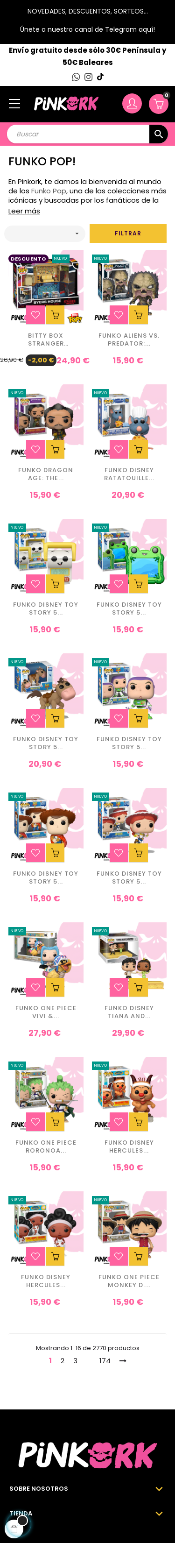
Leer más (24, 211)
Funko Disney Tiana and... (129, 1012)
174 (105, 1360)
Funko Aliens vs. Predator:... (129, 340)
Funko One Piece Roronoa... (46, 1147)
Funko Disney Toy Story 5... (45, 609)
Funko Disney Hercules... (129, 1147)
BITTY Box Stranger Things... (46, 340)
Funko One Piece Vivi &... (46, 1012)
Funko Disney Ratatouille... (129, 474)
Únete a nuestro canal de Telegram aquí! (87, 29)
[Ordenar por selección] (44, 234)
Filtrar (128, 233)
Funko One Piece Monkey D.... (129, 1281)
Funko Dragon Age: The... (45, 474)
